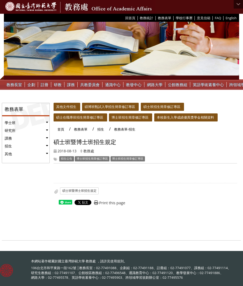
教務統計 (146, 18)
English (231, 18)
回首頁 (130, 18)
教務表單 (164, 18)
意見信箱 (203, 18)
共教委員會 (90, 84)
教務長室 (14, 84)
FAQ (218, 18)
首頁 (60, 129)
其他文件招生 (66, 106)
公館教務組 (177, 84)
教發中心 (134, 84)
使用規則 (117, 261)
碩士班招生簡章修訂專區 (161, 106)
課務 (71, 84)
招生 (8, 146)
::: (123, 17)
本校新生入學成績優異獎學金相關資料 (185, 117)
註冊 (44, 84)
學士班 (10, 122)
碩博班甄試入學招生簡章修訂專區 (110, 106)
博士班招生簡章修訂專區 (130, 117)
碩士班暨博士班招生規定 (79, 190)
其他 (8, 153)
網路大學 (155, 84)
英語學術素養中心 (208, 84)
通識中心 (113, 84)
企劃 (31, 84)
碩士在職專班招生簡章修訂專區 (79, 117)
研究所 (10, 130)
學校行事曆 (184, 18)
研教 (58, 84)
